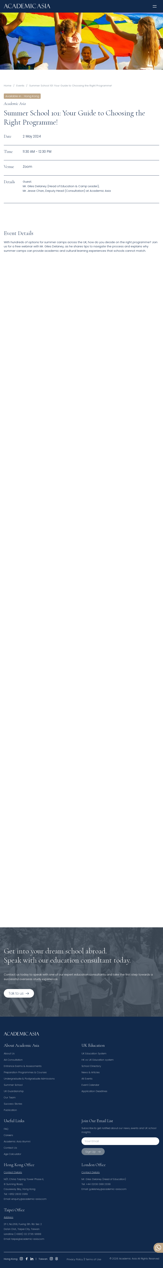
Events (20, 85)
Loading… (64, 587)
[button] (154, 6)
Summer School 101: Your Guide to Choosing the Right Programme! (70, 85)
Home (7, 85)
